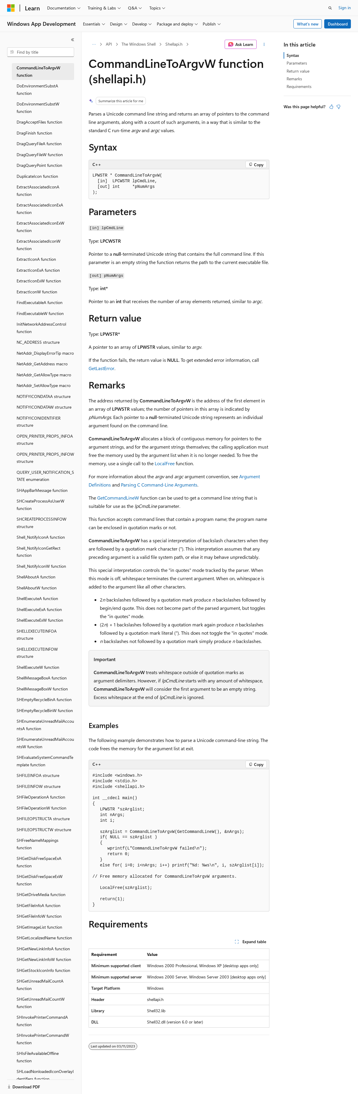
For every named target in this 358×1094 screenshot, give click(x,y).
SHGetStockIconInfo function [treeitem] (43, 970)
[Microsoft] (11, 8)
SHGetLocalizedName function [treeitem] (44, 938)
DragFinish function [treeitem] (34, 133)
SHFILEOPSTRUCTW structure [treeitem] (44, 829)
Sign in (344, 7)
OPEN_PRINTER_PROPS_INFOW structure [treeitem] (45, 457)
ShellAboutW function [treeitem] (37, 588)
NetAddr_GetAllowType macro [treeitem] (44, 375)
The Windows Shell (139, 44)
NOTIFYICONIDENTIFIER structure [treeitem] (38, 421)
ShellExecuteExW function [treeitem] (40, 620)
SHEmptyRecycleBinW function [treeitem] (45, 710)
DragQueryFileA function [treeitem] (39, 143)
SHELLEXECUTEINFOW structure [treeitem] (37, 652)
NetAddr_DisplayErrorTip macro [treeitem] (45, 353)
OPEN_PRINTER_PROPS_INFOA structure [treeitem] (45, 439)
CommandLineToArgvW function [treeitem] (38, 71)
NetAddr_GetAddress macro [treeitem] (42, 364)
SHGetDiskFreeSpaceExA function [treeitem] (39, 862)
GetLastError (101, 368)
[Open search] (330, 8)
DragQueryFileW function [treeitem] (40, 154)
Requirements (299, 86)
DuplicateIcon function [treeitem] (37, 176)
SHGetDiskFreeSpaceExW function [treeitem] (40, 880)
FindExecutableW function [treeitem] (40, 313)
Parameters (297, 63)
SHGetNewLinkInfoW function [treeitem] (44, 959)
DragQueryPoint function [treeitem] (39, 165)
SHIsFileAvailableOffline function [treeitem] (38, 1056)
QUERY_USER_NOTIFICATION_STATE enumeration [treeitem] (45, 475)
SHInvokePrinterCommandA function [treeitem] (42, 1020)
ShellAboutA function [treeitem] (36, 577)
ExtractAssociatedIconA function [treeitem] (38, 190)
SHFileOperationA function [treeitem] (41, 797)
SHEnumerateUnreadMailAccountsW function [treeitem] (45, 742)
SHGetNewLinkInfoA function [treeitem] (43, 948)
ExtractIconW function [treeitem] (37, 292)
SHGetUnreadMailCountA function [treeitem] (40, 984)
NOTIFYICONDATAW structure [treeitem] (44, 407)
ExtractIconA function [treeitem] (36, 259)
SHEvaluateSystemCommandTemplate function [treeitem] (45, 760)
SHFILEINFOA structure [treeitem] (38, 775)
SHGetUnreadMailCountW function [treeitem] (41, 1002)
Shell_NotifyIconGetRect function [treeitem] (38, 551)
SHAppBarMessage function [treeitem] (42, 490)
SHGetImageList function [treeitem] (39, 927)
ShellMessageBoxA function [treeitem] (42, 678)
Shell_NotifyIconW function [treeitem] (41, 566)
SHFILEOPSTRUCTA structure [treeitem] (43, 818)
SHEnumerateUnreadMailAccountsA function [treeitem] (45, 724)
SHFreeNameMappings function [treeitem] (37, 843)
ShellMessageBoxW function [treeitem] (42, 689)
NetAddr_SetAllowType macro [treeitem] (44, 385)
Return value (298, 71)
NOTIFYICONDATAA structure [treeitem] (44, 396)
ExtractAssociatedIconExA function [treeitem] (40, 208)
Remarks (294, 78)
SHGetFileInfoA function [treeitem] (38, 905)
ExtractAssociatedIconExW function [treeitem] (40, 226)
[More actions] (264, 44)
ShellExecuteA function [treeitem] (37, 598)
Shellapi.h (174, 44)
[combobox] (40, 52)
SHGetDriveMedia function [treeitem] (41, 894)
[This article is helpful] (331, 106)
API (109, 44)
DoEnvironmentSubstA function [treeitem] (37, 89)
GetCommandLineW (118, 498)
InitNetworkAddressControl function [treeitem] (41, 327)
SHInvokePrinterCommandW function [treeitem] (43, 1038)
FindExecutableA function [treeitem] (40, 302)
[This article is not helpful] (338, 106)
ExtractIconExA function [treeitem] (38, 270)
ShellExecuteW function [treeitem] (38, 667)
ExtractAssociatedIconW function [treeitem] (38, 244)
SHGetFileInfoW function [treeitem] (39, 916)
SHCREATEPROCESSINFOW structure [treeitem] (41, 522)
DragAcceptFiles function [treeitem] (39, 122)
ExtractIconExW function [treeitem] (39, 281)
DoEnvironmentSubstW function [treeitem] (38, 107)
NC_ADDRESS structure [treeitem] (38, 342)
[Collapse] (72, 39)
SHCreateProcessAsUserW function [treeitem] (40, 504)
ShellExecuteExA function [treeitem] (39, 609)
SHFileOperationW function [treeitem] (41, 808)
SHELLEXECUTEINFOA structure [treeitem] (37, 634)
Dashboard (338, 24)
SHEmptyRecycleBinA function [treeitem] (44, 699)
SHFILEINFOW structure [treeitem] (38, 786)
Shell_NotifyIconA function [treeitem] (41, 537)
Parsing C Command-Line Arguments (159, 485)
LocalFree (165, 463)
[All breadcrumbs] (94, 44)
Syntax (293, 55)
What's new (308, 24)
